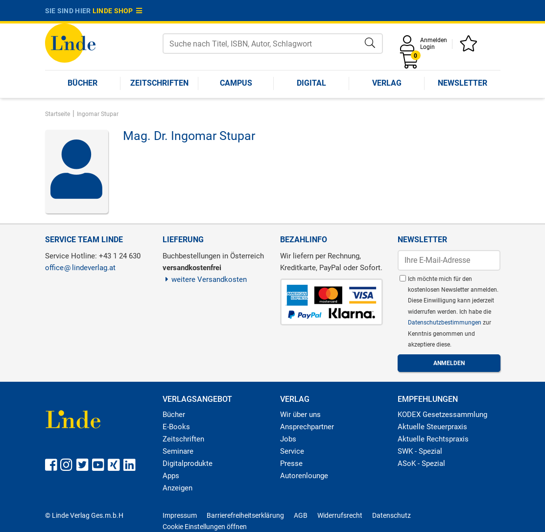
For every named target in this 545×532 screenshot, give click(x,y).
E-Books (176, 426)
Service (292, 451)
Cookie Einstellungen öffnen (205, 527)
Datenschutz (391, 515)
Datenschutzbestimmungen (445, 322)
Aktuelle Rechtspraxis (433, 439)
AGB (301, 515)
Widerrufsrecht (339, 515)
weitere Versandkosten (205, 279)
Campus (236, 83)
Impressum (180, 515)
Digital (311, 83)
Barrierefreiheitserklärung (245, 515)
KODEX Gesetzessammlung (442, 414)
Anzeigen (177, 488)
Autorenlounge (304, 475)
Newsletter (462, 83)
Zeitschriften (159, 83)
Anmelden (433, 40)
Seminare (178, 451)
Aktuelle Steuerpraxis (432, 426)
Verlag (387, 83)
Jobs (288, 439)
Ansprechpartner (307, 426)
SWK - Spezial (420, 451)
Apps (171, 475)
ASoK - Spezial (421, 463)
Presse (291, 463)
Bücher (82, 83)
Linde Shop (117, 11)
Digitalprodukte (188, 463)
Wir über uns (300, 414)
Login (427, 47)
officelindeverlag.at (80, 267)
